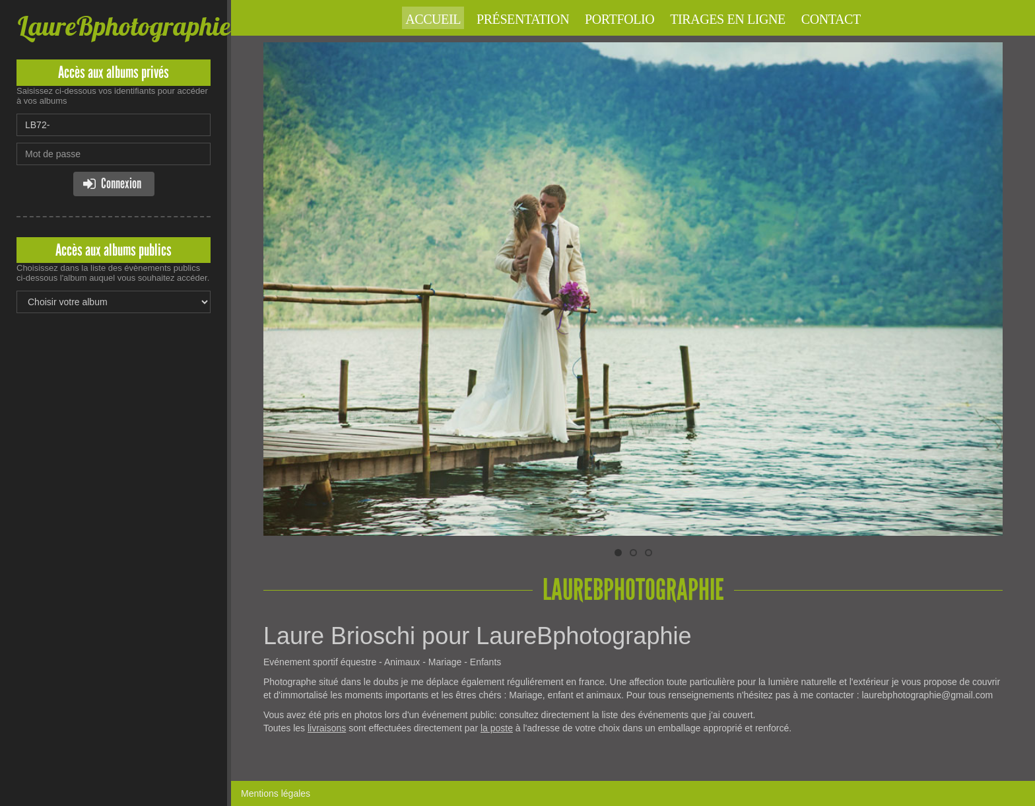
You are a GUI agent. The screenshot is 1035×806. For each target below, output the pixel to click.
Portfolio (619, 19)
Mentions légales (275, 793)
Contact (831, 19)
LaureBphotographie (123, 26)
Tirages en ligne (727, 19)
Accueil (433, 19)
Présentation (523, 19)
